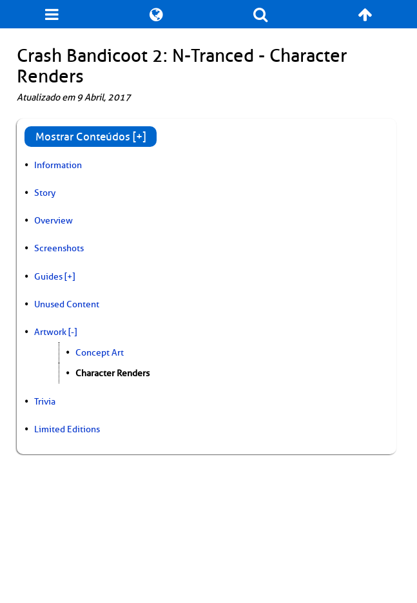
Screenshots (59, 248)
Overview (53, 220)
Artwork (50, 332)
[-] (72, 332)
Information (58, 165)
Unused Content (66, 304)
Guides (48, 276)
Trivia (44, 401)
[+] (69, 276)
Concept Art (99, 352)
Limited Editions (67, 429)
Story (44, 192)
